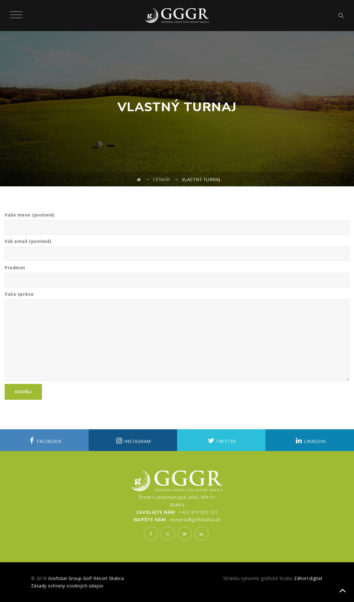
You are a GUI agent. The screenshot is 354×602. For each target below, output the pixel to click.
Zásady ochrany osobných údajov (67, 586)
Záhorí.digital (308, 578)
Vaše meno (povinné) (177, 223)
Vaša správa (177, 336)
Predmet (177, 276)
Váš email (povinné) (177, 249)
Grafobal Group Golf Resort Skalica (86, 578)
